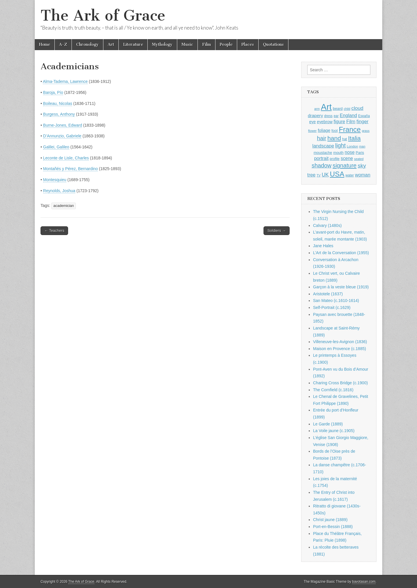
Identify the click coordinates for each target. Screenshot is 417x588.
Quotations (273, 44)
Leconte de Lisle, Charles (66, 158)
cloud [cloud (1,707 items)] (357, 108)
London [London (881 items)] (352, 146)
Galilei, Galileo (56, 147)
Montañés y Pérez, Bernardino (70, 168)
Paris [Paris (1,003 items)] (360, 153)
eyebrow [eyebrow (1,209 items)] (324, 121)
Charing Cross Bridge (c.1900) (340, 383)
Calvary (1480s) (327, 225)
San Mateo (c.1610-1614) (336, 300)
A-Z (63, 44)
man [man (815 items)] (362, 146)
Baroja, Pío (53, 92)
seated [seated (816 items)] (359, 159)
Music (187, 44)
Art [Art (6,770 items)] (326, 107)
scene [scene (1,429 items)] (347, 158)
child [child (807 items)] (347, 108)
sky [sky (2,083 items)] (362, 166)
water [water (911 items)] (349, 175)
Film (206, 44)
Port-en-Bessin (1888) (333, 526)
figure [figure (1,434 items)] (339, 121)
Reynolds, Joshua (59, 190)
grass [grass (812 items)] (366, 130)
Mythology (162, 44)
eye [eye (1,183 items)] (312, 121)
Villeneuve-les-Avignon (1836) (340, 341)
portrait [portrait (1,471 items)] (321, 158)
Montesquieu (54, 179)
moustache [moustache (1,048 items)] (323, 152)
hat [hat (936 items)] (344, 139)
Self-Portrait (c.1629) (331, 307)
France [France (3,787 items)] (350, 129)
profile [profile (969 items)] (335, 159)
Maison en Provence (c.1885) (339, 348)
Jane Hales (323, 245)
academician (63, 206)
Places (248, 44)
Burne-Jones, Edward (62, 125)
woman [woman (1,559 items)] (362, 174)
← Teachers (54, 230)
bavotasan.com (364, 582)
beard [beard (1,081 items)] (338, 108)
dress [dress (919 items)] (328, 116)
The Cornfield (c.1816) (333, 389)
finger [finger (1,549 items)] (362, 121)
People (226, 44)
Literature (133, 44)
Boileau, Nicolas (57, 103)
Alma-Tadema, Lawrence (65, 81)
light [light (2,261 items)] (340, 145)
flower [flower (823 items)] (312, 130)
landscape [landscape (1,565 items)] (323, 145)
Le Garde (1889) (328, 424)
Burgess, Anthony (59, 114)
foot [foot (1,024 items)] (335, 130)
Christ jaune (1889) (330, 519)
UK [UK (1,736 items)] (325, 175)
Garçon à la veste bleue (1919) (341, 287)
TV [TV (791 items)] (319, 175)
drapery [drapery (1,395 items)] (315, 115)
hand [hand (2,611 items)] (334, 138)
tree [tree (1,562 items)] (311, 174)
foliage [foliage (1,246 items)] (324, 130)
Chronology (87, 44)
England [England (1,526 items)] (348, 115)
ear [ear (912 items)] (336, 116)
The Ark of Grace (103, 15)
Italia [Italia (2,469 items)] (354, 138)
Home (44, 44)
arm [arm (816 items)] (317, 108)
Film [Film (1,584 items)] (350, 121)
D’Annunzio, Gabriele (62, 136)
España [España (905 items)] (364, 116)
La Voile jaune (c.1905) (333, 430)
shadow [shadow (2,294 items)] (322, 165)
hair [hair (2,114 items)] (321, 138)
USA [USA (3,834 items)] (337, 174)
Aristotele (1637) (328, 294)
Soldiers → (276, 230)
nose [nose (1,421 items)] (349, 152)
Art (111, 44)
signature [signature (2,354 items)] (345, 165)
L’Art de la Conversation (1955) (341, 252)
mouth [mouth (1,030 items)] (338, 152)
